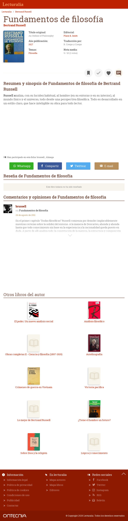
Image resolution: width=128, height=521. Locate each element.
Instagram (102, 490)
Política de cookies (18, 490)
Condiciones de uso (18, 495)
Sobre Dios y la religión (33, 453)
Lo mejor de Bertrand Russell (33, 420)
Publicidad (13, 500)
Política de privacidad (19, 485)
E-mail (108, 166)
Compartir (52, 166)
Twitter (100, 485)
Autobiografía (94, 354)
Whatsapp (24, 166)
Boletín (100, 500)
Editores (54, 490)
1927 (31, 44)
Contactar (12, 505)
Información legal (17, 479)
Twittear (80, 166)
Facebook (102, 479)
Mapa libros (56, 485)
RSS (98, 495)
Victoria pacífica (94, 387)
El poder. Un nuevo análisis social (33, 321)
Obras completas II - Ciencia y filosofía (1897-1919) (33, 354)
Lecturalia (7, 11)
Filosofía (33, 53)
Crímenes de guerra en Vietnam (33, 387)
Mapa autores (57, 479)
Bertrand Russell (23, 11)
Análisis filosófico (94, 321)
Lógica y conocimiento (94, 453)
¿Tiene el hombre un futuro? (94, 420)
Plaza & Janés (71, 35)
